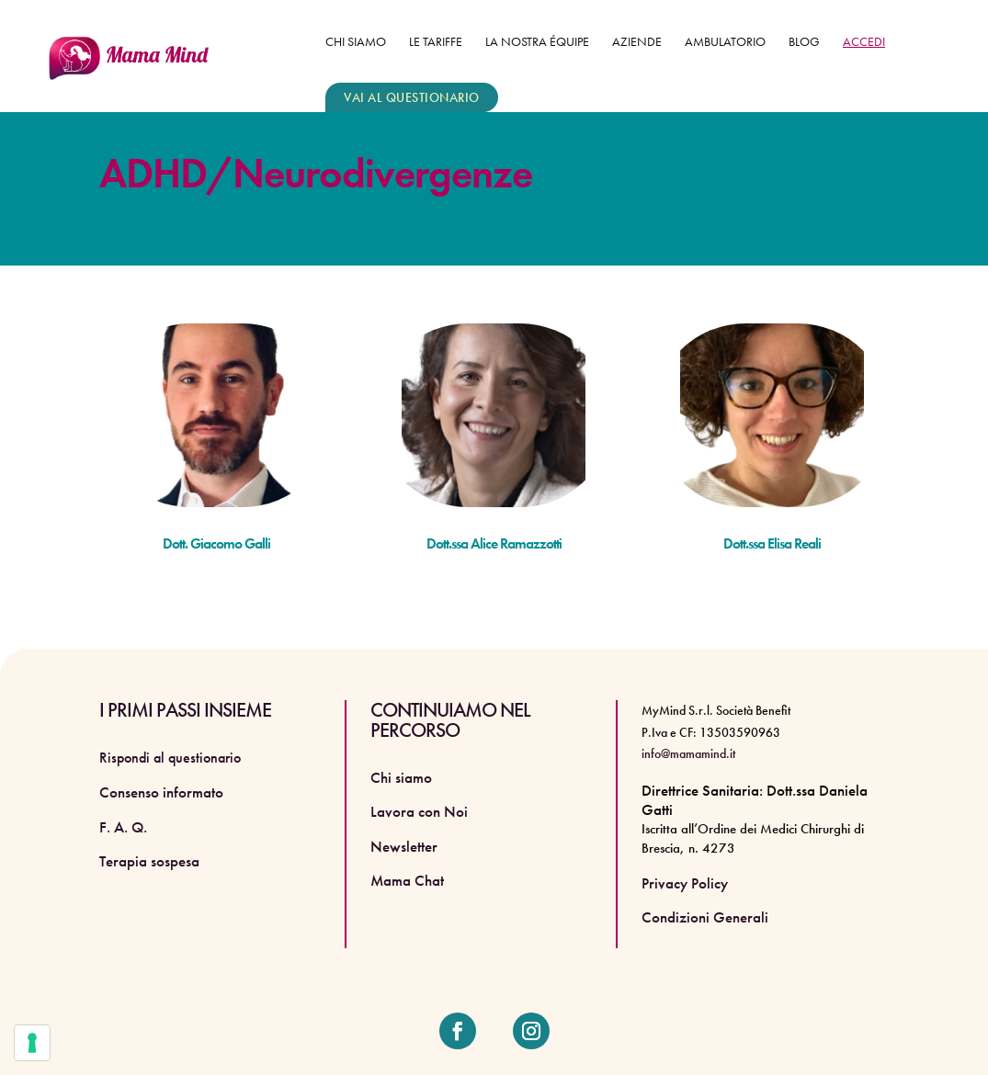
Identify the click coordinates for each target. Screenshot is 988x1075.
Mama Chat (407, 880)
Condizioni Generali (705, 917)
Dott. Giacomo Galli (216, 543)
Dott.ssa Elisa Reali (772, 543)
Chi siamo (355, 42)
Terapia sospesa (149, 861)
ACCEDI (864, 42)
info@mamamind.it (688, 753)
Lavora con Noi (419, 811)
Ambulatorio (725, 42)
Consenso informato (161, 792)
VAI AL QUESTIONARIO (412, 97)
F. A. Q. (123, 827)
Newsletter (403, 846)
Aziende (637, 42)
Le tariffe (435, 42)
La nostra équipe (537, 42)
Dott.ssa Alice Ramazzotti (494, 543)
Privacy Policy (685, 883)
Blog (804, 42)
